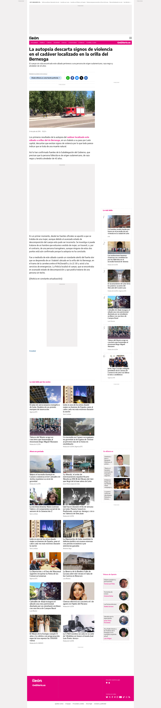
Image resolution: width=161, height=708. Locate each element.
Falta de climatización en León (115, 2)
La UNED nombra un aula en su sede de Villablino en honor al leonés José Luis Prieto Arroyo (78, 636)
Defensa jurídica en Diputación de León (50, 2)
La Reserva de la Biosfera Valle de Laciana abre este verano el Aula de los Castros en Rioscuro (77, 573)
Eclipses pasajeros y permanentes (110, 580)
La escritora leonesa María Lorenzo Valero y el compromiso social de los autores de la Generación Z (45, 509)
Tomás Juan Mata (109, 584)
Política (42, 42)
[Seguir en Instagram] (117, 697)
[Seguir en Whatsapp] (126, 697)
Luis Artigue (108, 638)
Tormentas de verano (108, 593)
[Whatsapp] (68, 78)
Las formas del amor (110, 604)
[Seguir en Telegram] (115, 697)
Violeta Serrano (108, 606)
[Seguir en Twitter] (110, 697)
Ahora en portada (37, 451)
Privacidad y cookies (78, 704)
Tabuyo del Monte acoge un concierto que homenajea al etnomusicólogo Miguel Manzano (44, 439)
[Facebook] (72, 78)
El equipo (68, 704)
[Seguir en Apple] (109, 683)
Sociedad (57, 42)
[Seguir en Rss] (129, 697)
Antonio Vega (67, 548)
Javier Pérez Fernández (107, 621)
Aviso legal (89, 704)
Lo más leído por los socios (40, 382)
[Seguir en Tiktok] (124, 697)
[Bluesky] (77, 78)
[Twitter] (81, 78)
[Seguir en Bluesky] (107, 697)
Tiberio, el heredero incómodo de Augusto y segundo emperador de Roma (108, 472)
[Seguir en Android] (107, 683)
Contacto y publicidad (100, 704)
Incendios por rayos (64, 2)
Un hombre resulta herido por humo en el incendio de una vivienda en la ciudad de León (119, 231)
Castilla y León (91, 42)
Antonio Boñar (108, 596)
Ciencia (64, 42)
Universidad (72, 42)
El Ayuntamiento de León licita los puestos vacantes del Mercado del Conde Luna (119, 286)
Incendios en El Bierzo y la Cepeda (78, 2)
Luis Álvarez (66, 578)
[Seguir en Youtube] (120, 697)
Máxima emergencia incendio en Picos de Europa (97, 2)
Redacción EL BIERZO (36, 643)
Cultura (49, 42)
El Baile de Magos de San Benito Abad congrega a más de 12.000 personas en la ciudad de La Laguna (108, 483)
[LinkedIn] (86, 78)
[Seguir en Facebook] (112, 697)
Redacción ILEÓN (35, 444)
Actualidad (34, 42)
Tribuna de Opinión (110, 574)
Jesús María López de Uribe (71, 484)
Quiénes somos (59, 704)
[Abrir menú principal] (130, 38)
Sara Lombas (67, 414)
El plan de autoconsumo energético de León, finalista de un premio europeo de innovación (45, 407)
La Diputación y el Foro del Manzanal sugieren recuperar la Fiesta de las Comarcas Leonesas (45, 573)
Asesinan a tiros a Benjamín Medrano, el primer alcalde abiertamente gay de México (108, 460)
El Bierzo (81, 42)
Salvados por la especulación (108, 617)
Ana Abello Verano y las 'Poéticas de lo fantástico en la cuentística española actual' (110, 632)
